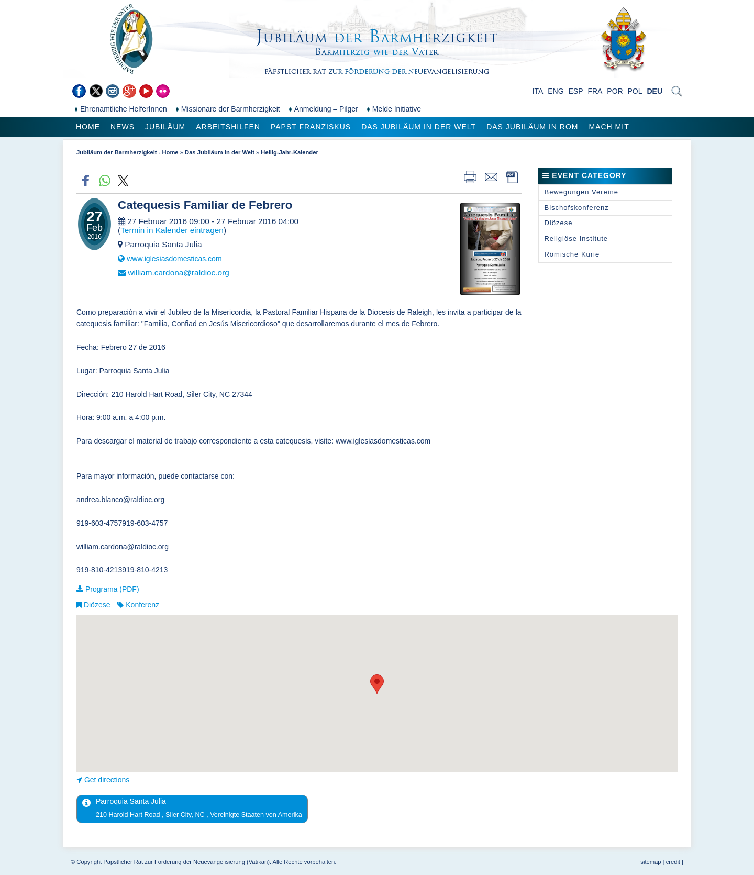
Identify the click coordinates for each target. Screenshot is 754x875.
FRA (594, 91)
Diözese (97, 605)
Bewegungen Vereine (581, 192)
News (122, 127)
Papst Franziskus (311, 127)
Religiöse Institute (576, 238)
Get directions (106, 780)
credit (673, 862)
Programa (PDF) (112, 589)
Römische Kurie (572, 254)
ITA (538, 91)
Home (88, 127)
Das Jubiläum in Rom (532, 127)
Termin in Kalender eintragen (172, 230)
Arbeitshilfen (228, 127)
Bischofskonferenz (576, 208)
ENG (555, 91)
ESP (576, 91)
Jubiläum (165, 127)
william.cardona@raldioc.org (178, 272)
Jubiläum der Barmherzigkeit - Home (127, 152)
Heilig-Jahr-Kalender (289, 152)
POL (635, 91)
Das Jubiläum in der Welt (418, 127)
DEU (654, 91)
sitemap (650, 862)
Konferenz (142, 605)
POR (615, 91)
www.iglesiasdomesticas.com (175, 258)
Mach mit (609, 127)
